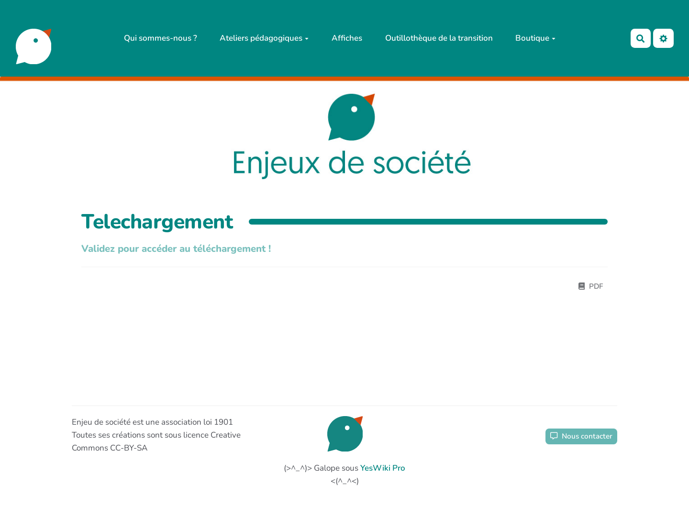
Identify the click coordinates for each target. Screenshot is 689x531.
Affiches (347, 38)
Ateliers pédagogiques (264, 38)
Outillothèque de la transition (439, 38)
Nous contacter (581, 436)
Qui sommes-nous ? (160, 38)
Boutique (535, 38)
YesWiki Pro (382, 468)
